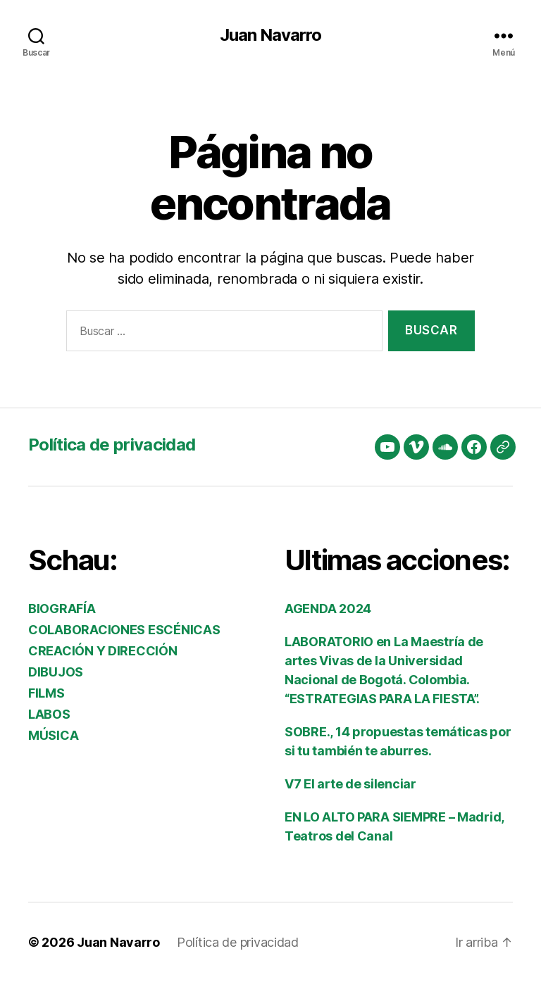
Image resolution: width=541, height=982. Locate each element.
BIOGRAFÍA (62, 608)
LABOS (49, 714)
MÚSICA (53, 735)
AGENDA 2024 (328, 608)
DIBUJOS (55, 672)
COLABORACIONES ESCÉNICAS (124, 629)
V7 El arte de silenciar (350, 783)
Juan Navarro (270, 35)
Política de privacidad (111, 444)
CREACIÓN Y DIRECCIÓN (103, 650)
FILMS (46, 693)
